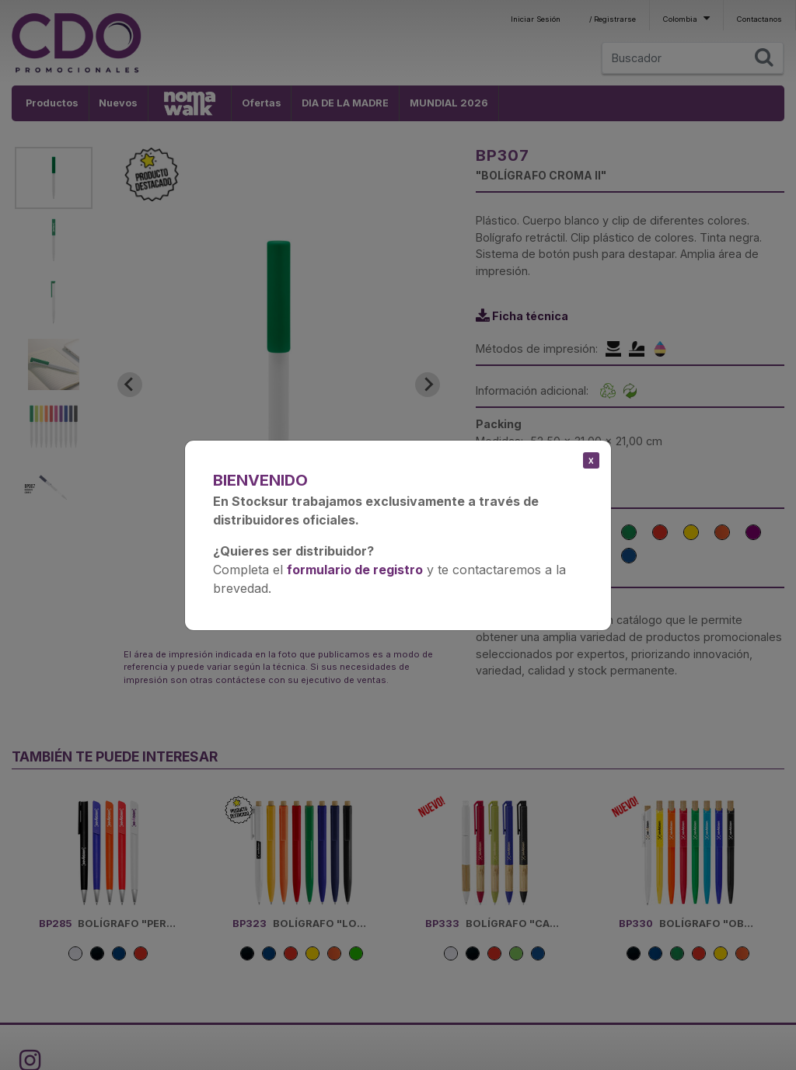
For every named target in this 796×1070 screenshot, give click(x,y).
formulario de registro (355, 569)
